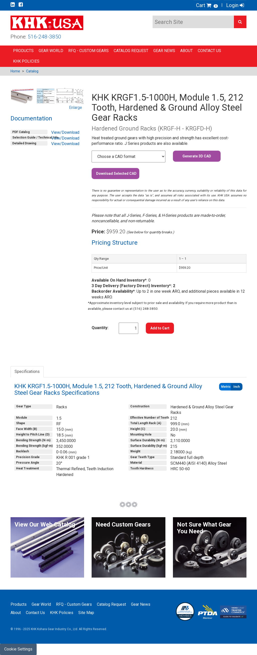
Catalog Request (131, 50)
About (186, 50)
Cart (207, 5)
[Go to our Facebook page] (21, 5)
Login (235, 5)
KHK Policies (26, 61)
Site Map (86, 612)
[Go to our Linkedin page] (13, 5)
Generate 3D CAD (196, 156)
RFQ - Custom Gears (88, 50)
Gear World (51, 50)
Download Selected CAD (116, 173)
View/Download (65, 132)
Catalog (32, 71)
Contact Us (209, 50)
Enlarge (75, 107)
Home (15, 71)
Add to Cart (159, 328)
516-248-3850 (44, 37)
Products (23, 50)
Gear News (164, 50)
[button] (240, 22)
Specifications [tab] (27, 371)
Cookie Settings (18, 649)
